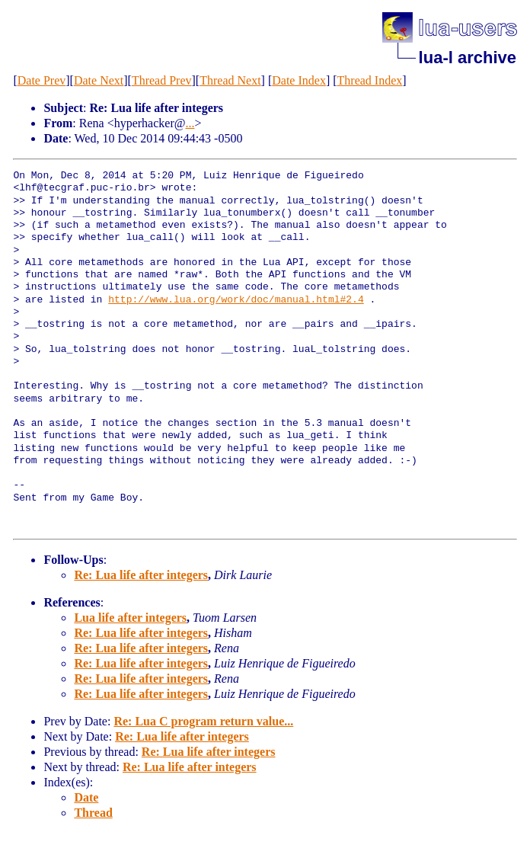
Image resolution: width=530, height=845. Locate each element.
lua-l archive (467, 57)
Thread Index (370, 80)
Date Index (299, 80)
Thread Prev (162, 80)
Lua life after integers (130, 617)
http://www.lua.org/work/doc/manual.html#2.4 (235, 300)
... (189, 123)
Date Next (98, 80)
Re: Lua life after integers (141, 574)
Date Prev (42, 80)
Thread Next (230, 80)
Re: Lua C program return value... (203, 721)
